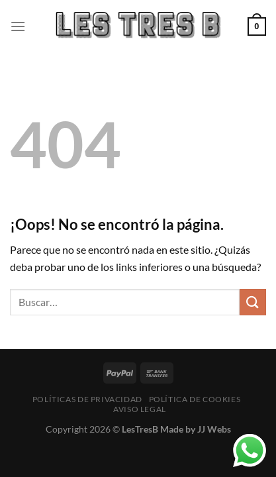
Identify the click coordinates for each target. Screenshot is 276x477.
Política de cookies (195, 399)
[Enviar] (253, 302)
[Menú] (18, 26)
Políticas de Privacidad (87, 399)
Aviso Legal (139, 409)
